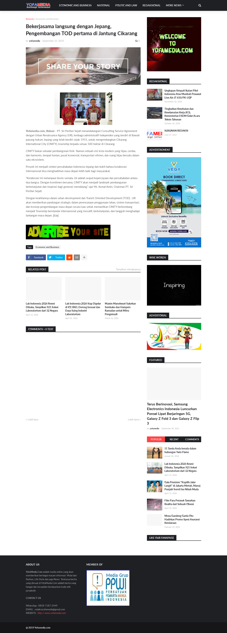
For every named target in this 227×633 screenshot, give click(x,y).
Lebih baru (33, 419)
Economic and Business (47, 19)
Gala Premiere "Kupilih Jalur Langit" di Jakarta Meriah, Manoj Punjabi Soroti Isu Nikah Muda (182, 486)
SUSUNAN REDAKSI (176, 130)
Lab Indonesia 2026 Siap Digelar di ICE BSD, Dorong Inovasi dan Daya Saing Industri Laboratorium (83, 309)
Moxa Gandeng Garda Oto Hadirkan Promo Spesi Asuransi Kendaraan (182, 519)
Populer (156, 439)
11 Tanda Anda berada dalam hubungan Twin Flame (180, 450)
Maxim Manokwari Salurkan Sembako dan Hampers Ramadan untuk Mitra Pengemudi (120, 309)
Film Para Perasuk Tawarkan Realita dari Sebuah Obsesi (179, 502)
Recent (174, 439)
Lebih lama (133, 419)
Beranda (30, 19)
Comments (192, 439)
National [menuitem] (103, 5)
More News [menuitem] (173, 5)
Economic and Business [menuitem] (75, 5)
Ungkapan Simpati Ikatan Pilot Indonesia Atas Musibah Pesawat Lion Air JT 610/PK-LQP (182, 94)
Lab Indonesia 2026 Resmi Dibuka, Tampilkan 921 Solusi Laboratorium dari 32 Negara (42, 307)
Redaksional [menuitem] (151, 5)
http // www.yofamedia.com (52, 613)
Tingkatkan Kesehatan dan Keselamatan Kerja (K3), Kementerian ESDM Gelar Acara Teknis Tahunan (182, 114)
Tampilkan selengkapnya (128, 269)
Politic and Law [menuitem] (126, 5)
